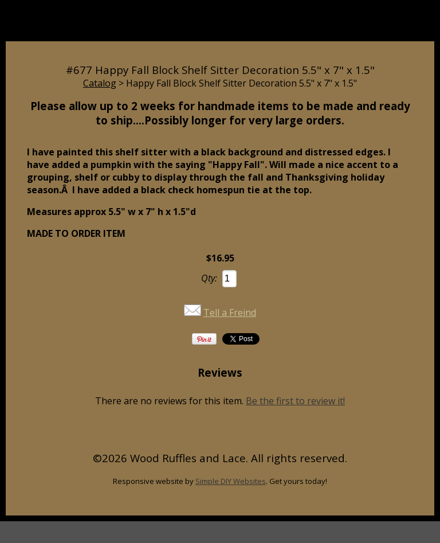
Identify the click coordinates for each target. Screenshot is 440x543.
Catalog (99, 83)
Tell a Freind (229, 312)
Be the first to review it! (295, 400)
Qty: (209, 278)
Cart (325, 27)
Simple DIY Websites (230, 481)
